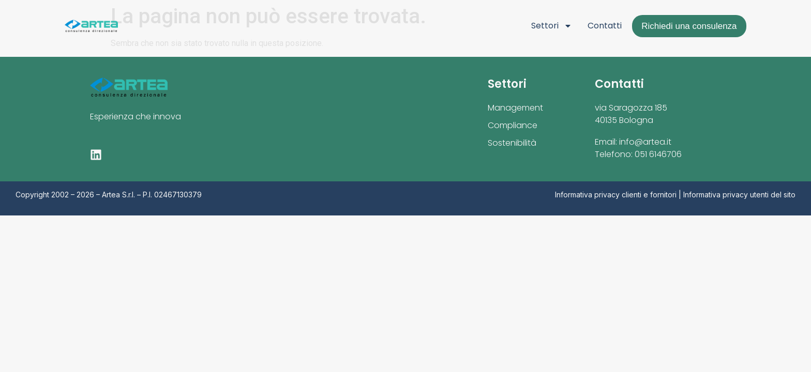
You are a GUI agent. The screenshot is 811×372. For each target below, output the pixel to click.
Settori (551, 26)
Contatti (605, 26)
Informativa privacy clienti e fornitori (616, 194)
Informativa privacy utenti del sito (739, 194)
